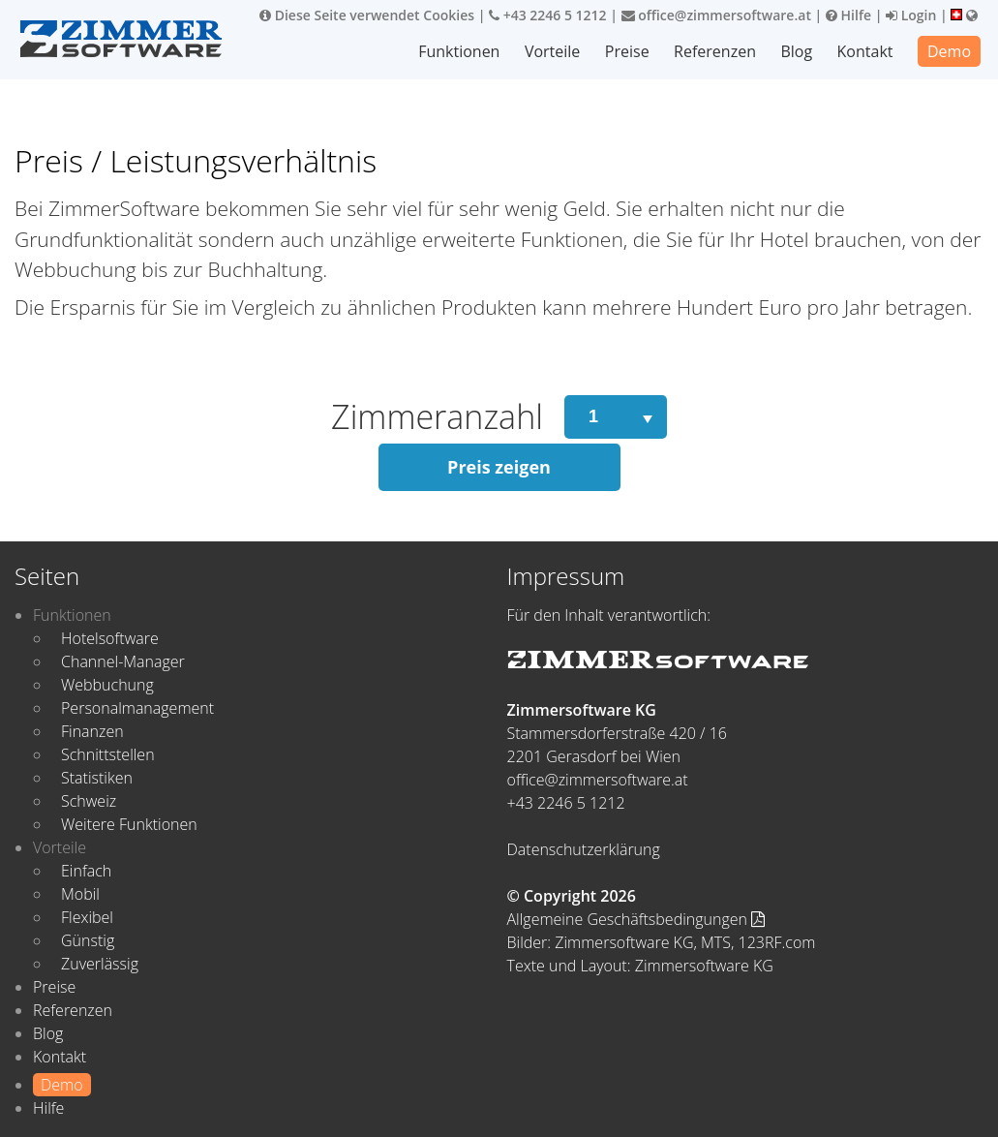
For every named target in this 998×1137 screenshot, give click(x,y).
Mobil (80, 894)
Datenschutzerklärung (583, 849)
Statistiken (97, 777)
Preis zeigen (499, 466)
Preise (627, 51)
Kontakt (865, 51)
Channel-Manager (123, 661)
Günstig (87, 940)
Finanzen (92, 731)
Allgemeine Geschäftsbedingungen (636, 919)
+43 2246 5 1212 (548, 15)
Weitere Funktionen (129, 824)
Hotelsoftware (110, 638)
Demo (949, 51)
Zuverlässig (99, 963)
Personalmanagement (137, 708)
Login (911, 15)
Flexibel (87, 917)
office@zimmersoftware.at (716, 15)
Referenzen (715, 51)
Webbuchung (107, 684)
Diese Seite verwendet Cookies (366, 15)
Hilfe (848, 15)
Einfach (86, 870)
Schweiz (88, 801)
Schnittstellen (108, 754)
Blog (796, 51)
